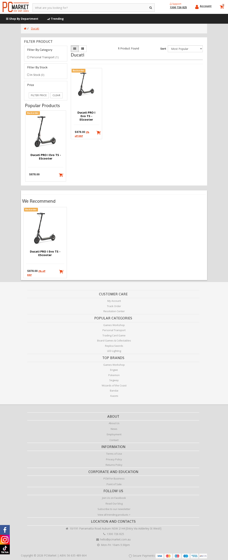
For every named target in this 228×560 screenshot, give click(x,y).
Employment (114, 434)
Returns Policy (114, 465)
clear (56, 95)
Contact (114, 440)
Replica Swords (114, 346)
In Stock (37, 75)
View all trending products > (114, 514)
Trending (55, 19)
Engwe (114, 370)
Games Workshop (114, 325)
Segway (114, 380)
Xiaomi (114, 396)
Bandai (114, 390)
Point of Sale (114, 484)
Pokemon (114, 375)
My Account (114, 301)
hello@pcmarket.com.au (113, 539)
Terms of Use (114, 453)
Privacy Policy (114, 459)
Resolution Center (114, 311)
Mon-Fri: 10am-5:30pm (113, 545)
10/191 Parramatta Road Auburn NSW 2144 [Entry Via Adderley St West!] (113, 528)
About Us (114, 423)
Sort (163, 48)
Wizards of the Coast (114, 385)
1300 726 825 (113, 534)
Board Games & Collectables (114, 340)
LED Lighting (114, 351)
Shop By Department (22, 19)
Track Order (114, 306)
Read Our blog (114, 503)
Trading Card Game (114, 335)
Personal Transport (44, 57)
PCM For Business (114, 478)
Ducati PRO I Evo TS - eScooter (46, 156)
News (114, 429)
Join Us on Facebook (114, 498)
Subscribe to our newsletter (114, 509)
